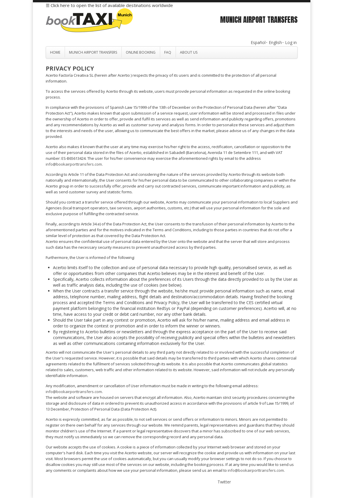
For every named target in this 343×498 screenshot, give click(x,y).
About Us (188, 52)
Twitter (224, 482)
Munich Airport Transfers (93, 52)
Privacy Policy (70, 68)
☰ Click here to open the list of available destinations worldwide (109, 5)
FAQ (167, 52)
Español (258, 42)
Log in (291, 42)
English (275, 42)
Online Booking (140, 52)
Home (55, 52)
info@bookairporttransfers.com (74, 164)
